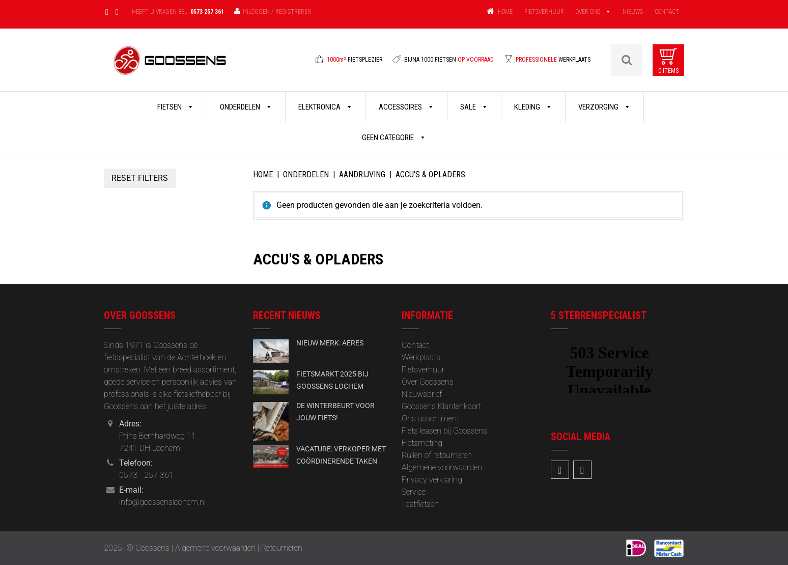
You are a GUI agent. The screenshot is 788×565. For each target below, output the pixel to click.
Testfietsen (420, 504)
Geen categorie (394, 137)
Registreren (293, 11)
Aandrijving (362, 174)
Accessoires (406, 107)
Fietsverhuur (423, 369)
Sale (474, 107)
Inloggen (256, 11)
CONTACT (667, 11)
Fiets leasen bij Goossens (444, 431)
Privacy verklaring (432, 480)
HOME (505, 11)
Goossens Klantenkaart (441, 406)
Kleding (533, 107)
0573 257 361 (207, 11)
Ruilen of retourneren (437, 455)
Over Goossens (428, 382)
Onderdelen (246, 107)
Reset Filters (139, 178)
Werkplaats (421, 357)
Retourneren (281, 548)
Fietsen (175, 107)
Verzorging (604, 107)
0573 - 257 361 (146, 475)
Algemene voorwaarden (442, 467)
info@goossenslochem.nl (162, 502)
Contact (415, 345)
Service (414, 492)
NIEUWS (633, 11)
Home (263, 174)
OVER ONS (588, 11)
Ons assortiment (430, 418)
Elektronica (325, 107)
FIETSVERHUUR (544, 11)
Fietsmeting (422, 443)
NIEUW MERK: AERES (329, 343)
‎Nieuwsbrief (422, 394)
